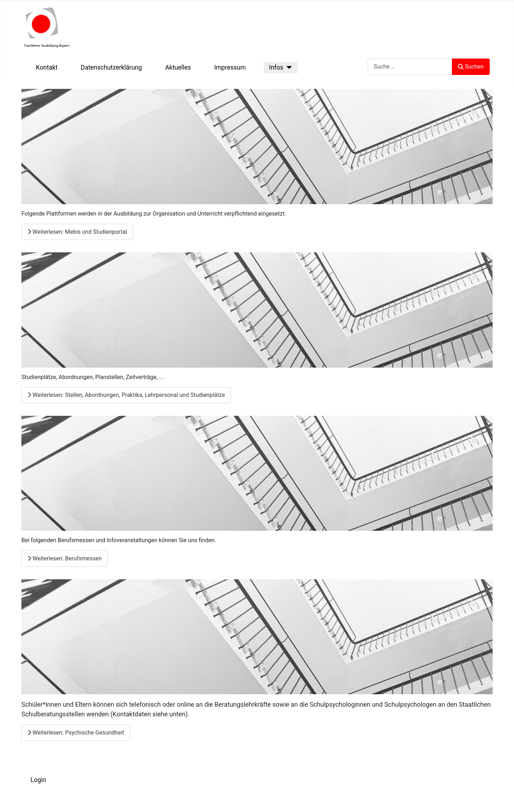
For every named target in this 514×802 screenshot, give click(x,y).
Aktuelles (178, 67)
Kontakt (47, 67)
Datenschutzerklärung (111, 67)
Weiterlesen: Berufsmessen (64, 558)
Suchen (471, 66)
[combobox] (410, 67)
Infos (276, 67)
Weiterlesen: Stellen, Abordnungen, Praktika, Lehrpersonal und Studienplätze (126, 395)
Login (38, 779)
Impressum (230, 67)
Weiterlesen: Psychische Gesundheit (75, 732)
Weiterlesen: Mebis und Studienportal (77, 231)
